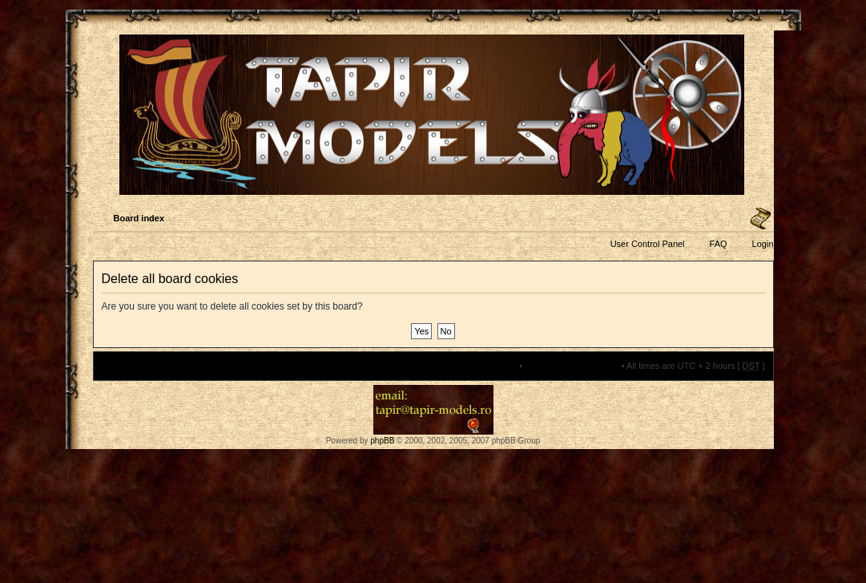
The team (498, 365)
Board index (139, 218)
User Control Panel (647, 244)
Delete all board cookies (571, 365)
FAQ (718, 244)
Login (763, 244)
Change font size (760, 219)
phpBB (382, 440)
